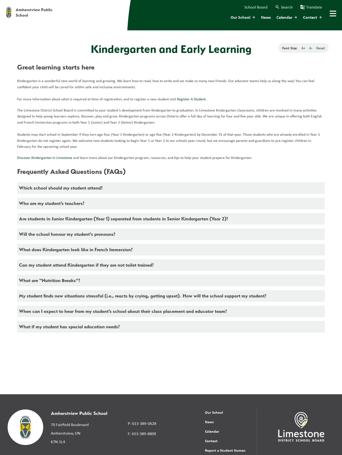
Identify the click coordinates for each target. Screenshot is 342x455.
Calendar (212, 431)
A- (311, 48)
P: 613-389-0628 (142, 423)
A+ (303, 48)
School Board (255, 7)
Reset (320, 48)
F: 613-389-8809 (142, 433)
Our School (214, 412)
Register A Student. (192, 99)
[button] (284, 7)
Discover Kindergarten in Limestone (44, 157)
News (266, 17)
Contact (211, 440)
